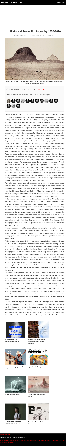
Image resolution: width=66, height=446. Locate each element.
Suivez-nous (23, 437)
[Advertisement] (31, 18)
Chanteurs (3, 442)
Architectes (55, 440)
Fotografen (36, 440)
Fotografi (29, 440)
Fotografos (23, 440)
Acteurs (62, 440)
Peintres (43, 440)
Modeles (10, 442)
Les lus (14, 2)
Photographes (4, 440)
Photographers (14, 440)
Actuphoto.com (5, 434)
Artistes (49, 440)
